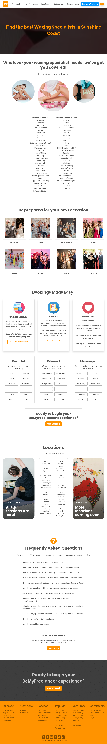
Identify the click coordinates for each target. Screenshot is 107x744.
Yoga (61, 384)
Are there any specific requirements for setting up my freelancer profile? (52, 614)
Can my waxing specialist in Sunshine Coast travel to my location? (49, 593)
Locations (45, 4)
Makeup (26, 373)
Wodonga (61, 504)
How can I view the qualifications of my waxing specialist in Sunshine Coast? (53, 583)
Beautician (26, 389)
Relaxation (81, 394)
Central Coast (46, 475)
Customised (61, 399)
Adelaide (61, 478)
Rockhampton (45, 513)
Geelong (61, 501)
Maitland (46, 478)
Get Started (53, 423)
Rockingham (61, 516)
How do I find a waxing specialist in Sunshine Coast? (43, 562)
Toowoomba (61, 468)
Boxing (46, 394)
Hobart (61, 485)
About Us (23, 710)
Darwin (45, 494)
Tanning (11, 394)
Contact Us (24, 713)
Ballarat (61, 497)
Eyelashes (11, 384)
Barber (11, 379)
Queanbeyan (46, 483)
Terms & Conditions (77, 721)
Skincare (12, 399)
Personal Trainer (46, 373)
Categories (58, 4)
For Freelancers (9, 718)
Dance (60, 394)
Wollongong (46, 487)
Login (76, 4)
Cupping (81, 399)
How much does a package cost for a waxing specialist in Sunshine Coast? (52, 578)
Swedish (95, 373)
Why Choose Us (9, 713)
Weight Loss (61, 379)
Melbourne (61, 494)
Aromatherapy (95, 389)
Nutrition (46, 399)
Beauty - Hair (60, 710)
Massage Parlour (44, 720)
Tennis (61, 389)
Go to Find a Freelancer (18, 342)
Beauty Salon (43, 715)
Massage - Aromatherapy (60, 726)
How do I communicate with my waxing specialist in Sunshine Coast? (50, 588)
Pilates (46, 389)
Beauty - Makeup (61, 713)
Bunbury (61, 513)
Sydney (46, 471)
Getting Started (95, 710)
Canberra (46, 464)
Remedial (81, 379)
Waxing (25, 394)
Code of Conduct (79, 710)
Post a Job (16, 4)
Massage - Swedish (59, 721)
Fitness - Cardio (61, 715)
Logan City (46, 509)
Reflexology (81, 389)
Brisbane (46, 501)
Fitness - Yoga (60, 718)
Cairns (45, 504)
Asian (95, 399)
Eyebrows (26, 379)
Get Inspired (7, 715)
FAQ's (92, 718)
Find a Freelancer (31, 4)
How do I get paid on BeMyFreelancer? (38, 624)
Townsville (61, 471)
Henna (26, 399)
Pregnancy (81, 384)
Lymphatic (95, 394)
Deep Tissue (95, 384)
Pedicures (11, 389)
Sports (95, 379)
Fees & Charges (78, 715)
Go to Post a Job (53, 341)
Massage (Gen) (81, 373)
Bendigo (61, 499)
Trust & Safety (78, 713)
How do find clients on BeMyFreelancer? (39, 619)
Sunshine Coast (61, 465)
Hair (11, 373)
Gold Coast (45, 506)
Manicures (26, 384)
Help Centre (53, 648)
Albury (46, 473)
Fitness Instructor (60, 373)
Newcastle (46, 480)
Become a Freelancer (90, 4)
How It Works (8, 710)
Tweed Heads (45, 485)
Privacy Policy (78, 718)
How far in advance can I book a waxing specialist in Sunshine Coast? (50, 567)
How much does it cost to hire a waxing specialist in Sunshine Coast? (50, 572)
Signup (70, 4)
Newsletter (94, 715)
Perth (61, 511)
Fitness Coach (46, 379)
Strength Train (46, 384)
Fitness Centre (43, 718)
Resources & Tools (97, 713)
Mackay (46, 511)
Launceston (61, 487)
